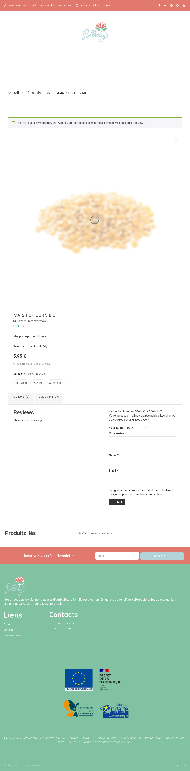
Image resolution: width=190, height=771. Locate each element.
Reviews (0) (21, 397)
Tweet (21, 382)
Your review (118, 433)
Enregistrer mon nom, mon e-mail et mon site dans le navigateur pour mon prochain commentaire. (141, 492)
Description (49, 397)
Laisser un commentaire (32, 321)
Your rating (117, 428)
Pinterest (56, 382)
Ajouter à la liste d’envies (31, 364)
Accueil (13, 93)
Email (113, 471)
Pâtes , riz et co (38, 93)
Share (37, 382)
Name (114, 455)
